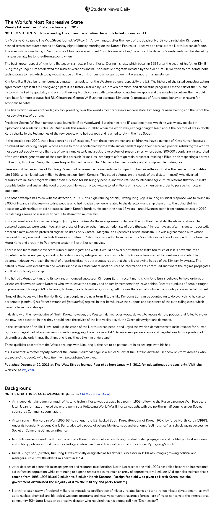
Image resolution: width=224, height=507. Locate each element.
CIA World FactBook (94, 394)
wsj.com (28, 370)
